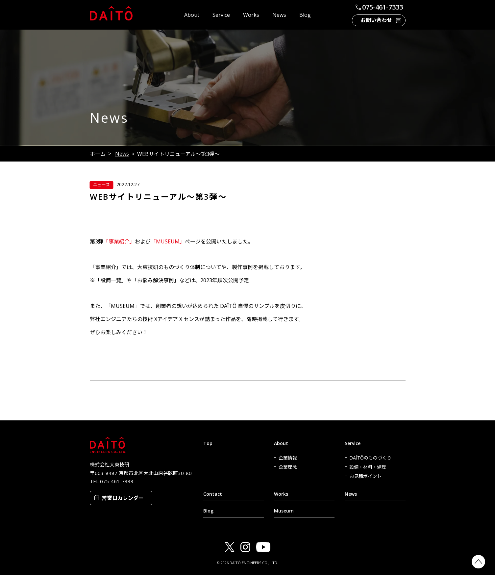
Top (207, 443)
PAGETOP (478, 561)
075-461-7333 (378, 7)
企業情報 (288, 458)
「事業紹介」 (119, 241)
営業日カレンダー (123, 498)
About (191, 14)
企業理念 (288, 467)
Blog (305, 14)
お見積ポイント (365, 476)
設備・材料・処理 (367, 467)
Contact (212, 494)
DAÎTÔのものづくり (370, 458)
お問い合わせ (376, 20)
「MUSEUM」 (168, 241)
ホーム (98, 154)
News (279, 14)
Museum (284, 511)
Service (221, 14)
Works (251, 14)
